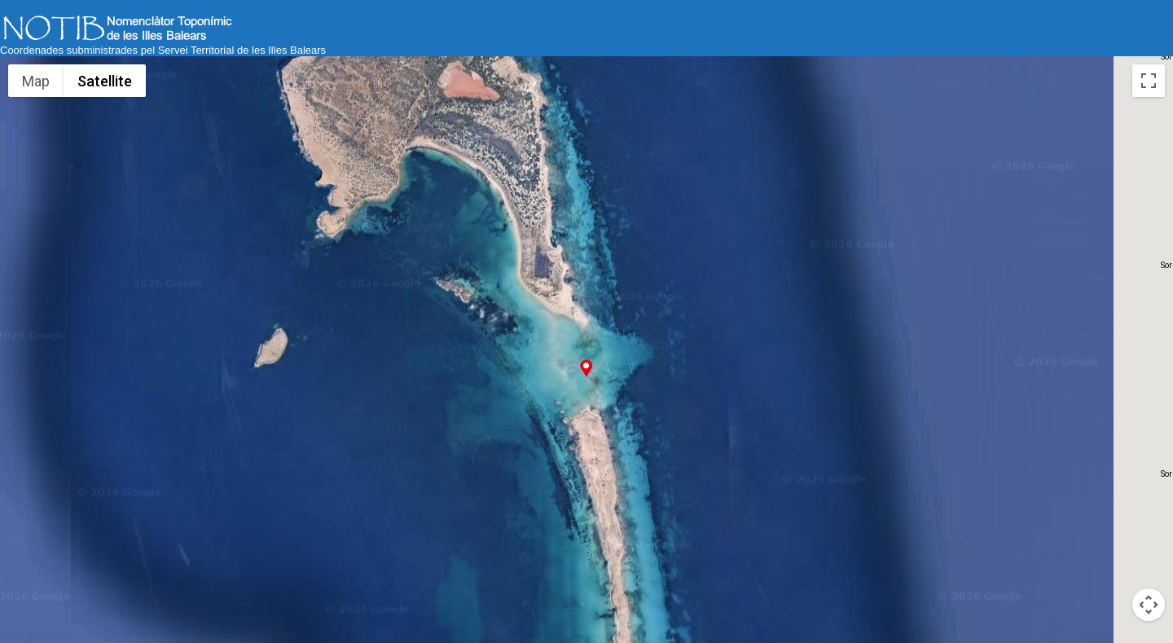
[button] (586, 368)
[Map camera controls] (1148, 604)
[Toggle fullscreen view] (1148, 80)
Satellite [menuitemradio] (104, 81)
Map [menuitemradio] (36, 81)
